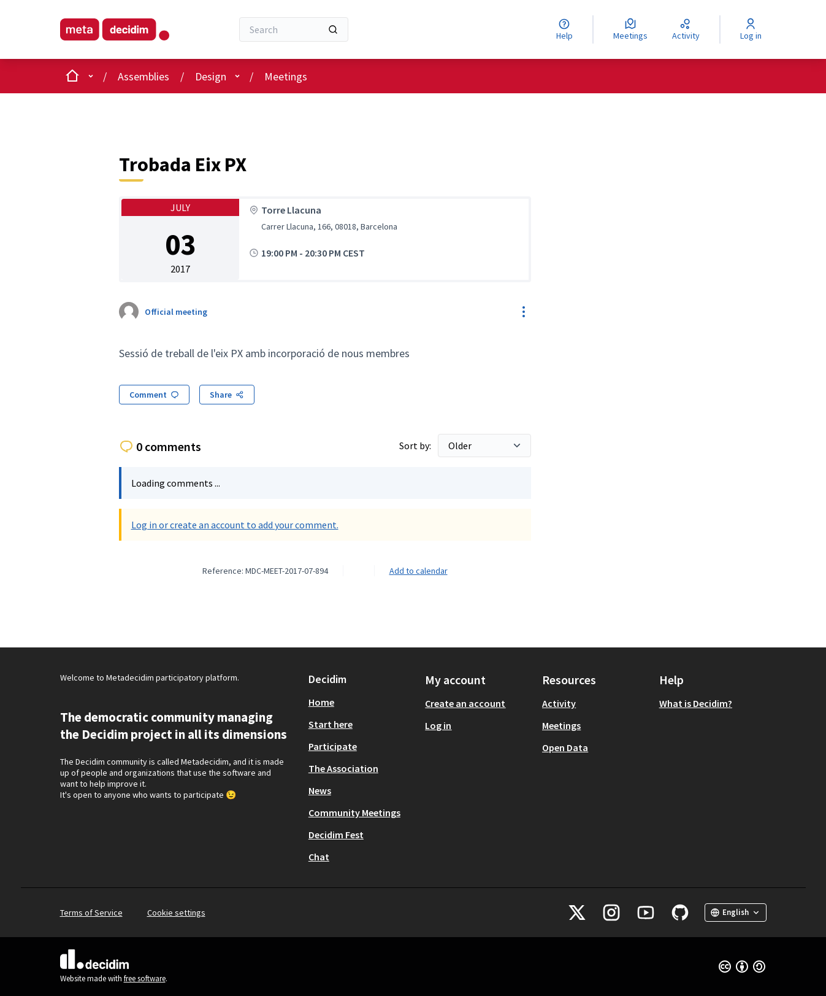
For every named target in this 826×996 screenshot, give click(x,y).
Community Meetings (354, 812)
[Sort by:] (484, 445)
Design (210, 76)
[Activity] (686, 29)
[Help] (564, 29)
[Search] (294, 29)
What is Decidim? (695, 703)
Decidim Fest (336, 834)
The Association (343, 768)
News (319, 790)
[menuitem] (362, 702)
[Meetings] (630, 29)
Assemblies (143, 76)
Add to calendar (418, 570)
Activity (559, 703)
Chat (318, 857)
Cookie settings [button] (176, 912)
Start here (330, 724)
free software (145, 978)
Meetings (285, 76)
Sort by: (416, 445)
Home (321, 702)
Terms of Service (91, 912)
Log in (438, 725)
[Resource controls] (523, 311)
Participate (332, 746)
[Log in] (751, 29)
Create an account (465, 703)
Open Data (565, 747)
